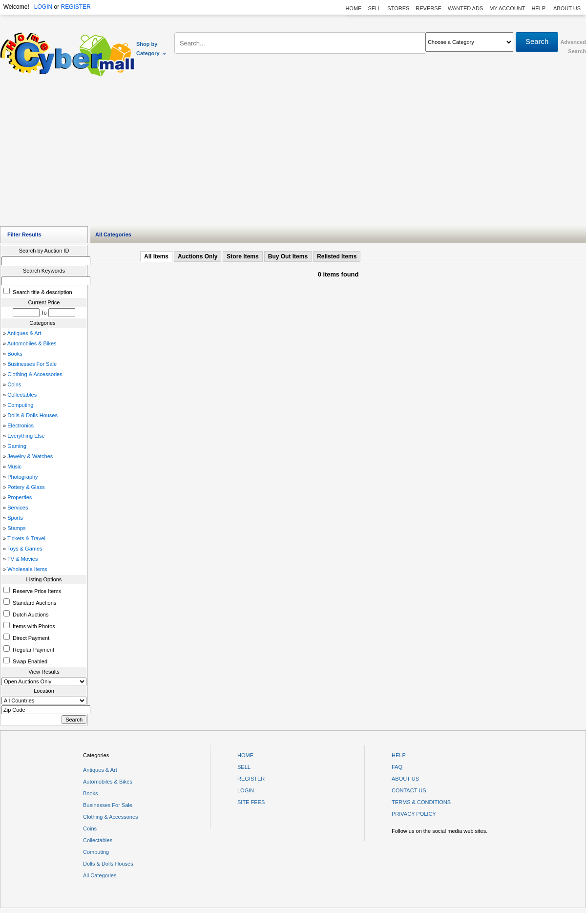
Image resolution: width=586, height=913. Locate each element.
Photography (22, 477)
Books (14, 354)
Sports (15, 518)
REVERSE (428, 8)
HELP (539, 8)
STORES (398, 8)
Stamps (16, 528)
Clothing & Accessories (35, 374)
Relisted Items (336, 256)
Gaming (16, 446)
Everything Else (25, 436)
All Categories (99, 875)
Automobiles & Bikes (32, 343)
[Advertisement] (293, 153)
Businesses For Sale (32, 364)
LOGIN (43, 6)
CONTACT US (409, 790)
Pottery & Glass (25, 487)
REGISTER (75, 6)
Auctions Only (197, 256)
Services (17, 507)
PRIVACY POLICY (414, 814)
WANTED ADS (465, 8)
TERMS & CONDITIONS (421, 802)
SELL (374, 8)
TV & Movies (22, 559)
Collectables (22, 395)
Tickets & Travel (26, 538)
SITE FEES (251, 802)
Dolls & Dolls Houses (32, 415)
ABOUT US (567, 8)
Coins (14, 384)
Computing (20, 405)
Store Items (242, 256)
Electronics (20, 425)
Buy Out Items (288, 256)
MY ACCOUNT (507, 8)
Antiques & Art (24, 333)
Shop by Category (151, 48)
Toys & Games (24, 549)
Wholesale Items (27, 569)
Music (14, 466)
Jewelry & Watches (30, 456)
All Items (156, 256)
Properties (19, 497)
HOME (353, 8)
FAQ (397, 767)
